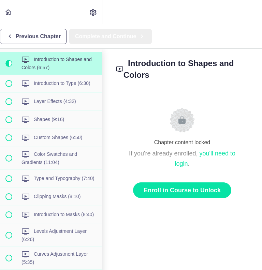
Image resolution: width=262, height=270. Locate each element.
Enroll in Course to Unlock (182, 190)
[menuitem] (93, 12)
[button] (8, 12)
